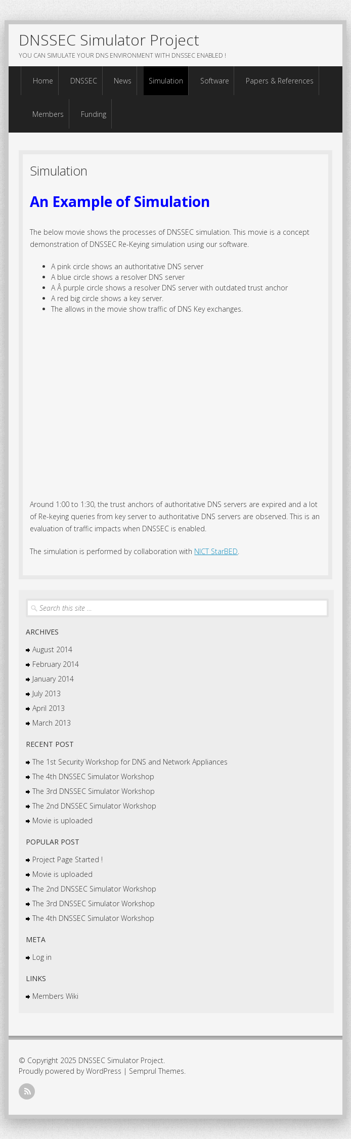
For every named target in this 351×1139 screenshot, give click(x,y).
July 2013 (46, 693)
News (122, 81)
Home (43, 81)
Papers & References (280, 81)
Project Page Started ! (67, 859)
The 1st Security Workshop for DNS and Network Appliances (130, 762)
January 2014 (53, 679)
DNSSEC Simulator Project (109, 39)
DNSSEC (83, 81)
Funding (93, 114)
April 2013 (48, 708)
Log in (42, 957)
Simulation (166, 81)
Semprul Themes (156, 1071)
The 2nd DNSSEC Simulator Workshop (94, 806)
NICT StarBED (216, 551)
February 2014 (55, 664)
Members (48, 114)
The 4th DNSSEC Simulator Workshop (93, 776)
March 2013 (51, 723)
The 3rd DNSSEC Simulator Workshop (93, 791)
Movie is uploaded (62, 820)
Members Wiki (55, 996)
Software (214, 81)
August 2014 (52, 649)
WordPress (103, 1071)
